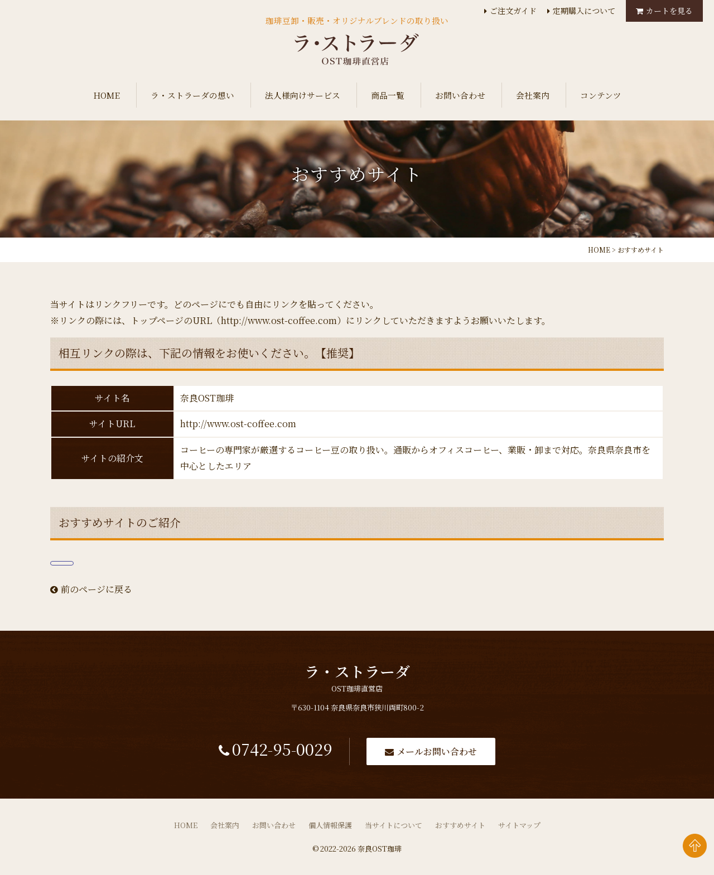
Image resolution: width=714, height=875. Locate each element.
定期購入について (584, 10)
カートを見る (669, 10)
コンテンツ (600, 95)
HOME (106, 95)
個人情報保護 (330, 828)
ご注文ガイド (513, 10)
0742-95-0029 (279, 752)
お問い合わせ (460, 95)
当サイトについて (393, 828)
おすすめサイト (460, 828)
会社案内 (532, 95)
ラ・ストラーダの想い (192, 95)
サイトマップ (519, 828)
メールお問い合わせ (443, 753)
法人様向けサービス (302, 95)
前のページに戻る (91, 589)
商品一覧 (387, 95)
